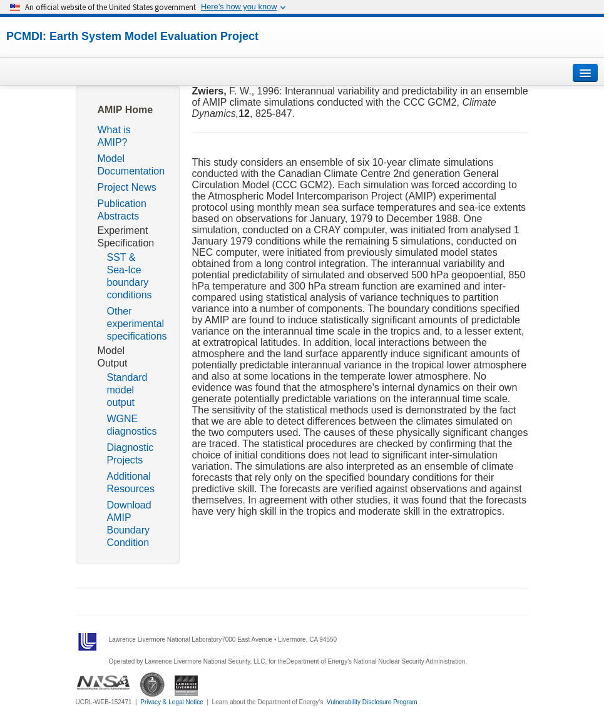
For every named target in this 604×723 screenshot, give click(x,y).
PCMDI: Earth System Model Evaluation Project (132, 36)
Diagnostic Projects (130, 453)
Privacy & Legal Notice (171, 702)
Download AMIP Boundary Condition (129, 524)
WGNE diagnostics (132, 425)
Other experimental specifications (137, 323)
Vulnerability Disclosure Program (372, 702)
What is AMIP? (114, 136)
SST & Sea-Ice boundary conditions (129, 276)
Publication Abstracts (122, 209)
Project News (127, 187)
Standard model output (127, 390)
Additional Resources (131, 482)
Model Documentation (131, 164)
